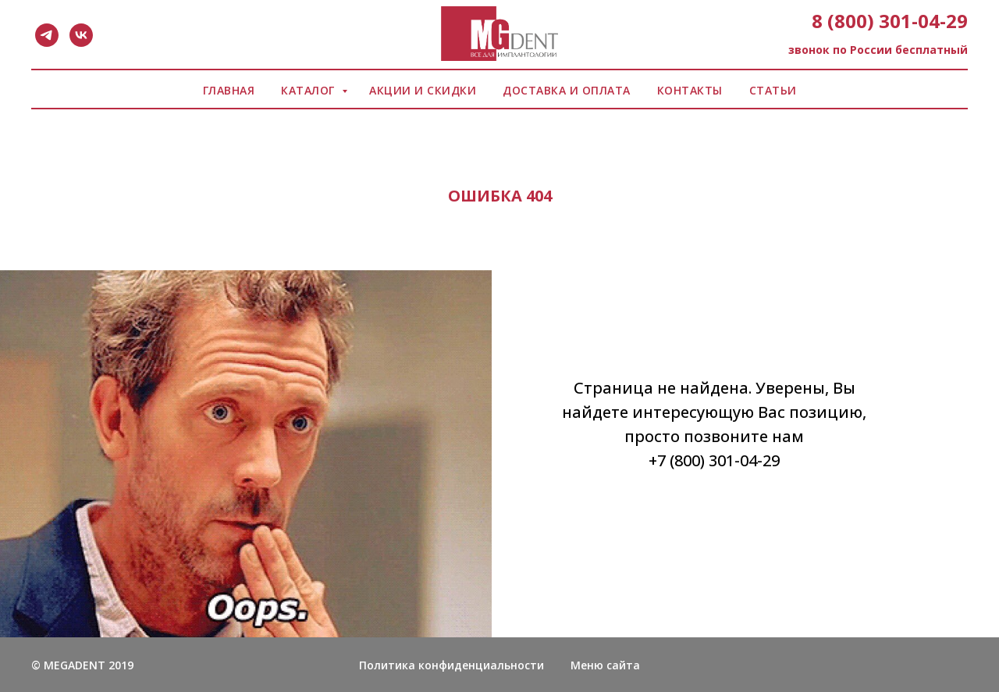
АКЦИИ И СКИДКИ (422, 90)
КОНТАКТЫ (690, 90)
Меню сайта (605, 665)
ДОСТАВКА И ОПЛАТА (567, 90)
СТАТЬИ (773, 90)
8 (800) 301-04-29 (890, 21)
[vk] (81, 35)
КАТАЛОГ (309, 90)
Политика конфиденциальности (451, 665)
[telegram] (47, 35)
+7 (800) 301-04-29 (714, 460)
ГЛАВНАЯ (229, 90)
